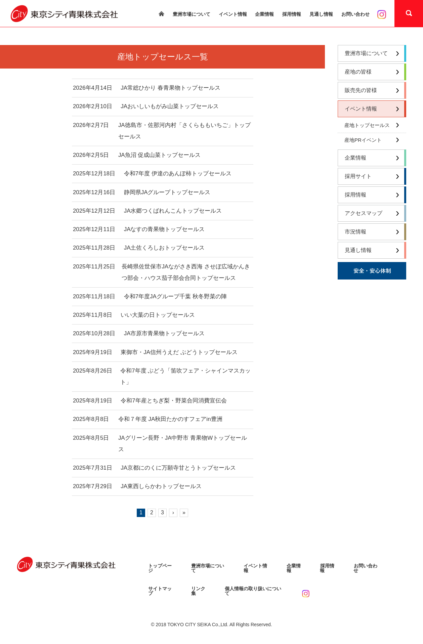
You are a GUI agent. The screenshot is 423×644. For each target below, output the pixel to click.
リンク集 (200, 587)
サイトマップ (162, 587)
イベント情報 (233, 14)
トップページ (162, 566)
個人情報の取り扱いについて (255, 587)
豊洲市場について (191, 14)
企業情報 (264, 14)
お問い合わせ (355, 14)
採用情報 (291, 14)
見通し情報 (321, 14)
